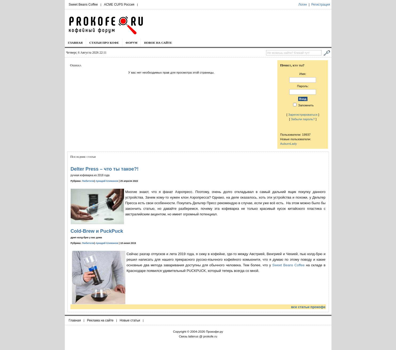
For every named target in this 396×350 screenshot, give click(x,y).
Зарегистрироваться (303, 114)
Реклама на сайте (100, 320)
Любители (88, 181)
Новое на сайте (158, 42)
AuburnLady (288, 143)
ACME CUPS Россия (119, 4)
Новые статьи (130, 320)
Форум (132, 42)
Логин (302, 4)
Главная (75, 42)
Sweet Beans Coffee (83, 4)
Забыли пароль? (303, 119)
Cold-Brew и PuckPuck (97, 231)
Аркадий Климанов (106, 181)
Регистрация (320, 4)
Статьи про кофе (104, 42)
